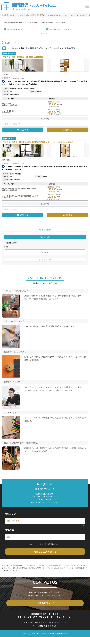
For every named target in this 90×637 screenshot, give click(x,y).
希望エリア (10, 513)
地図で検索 (46, 229)
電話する (68, 129)
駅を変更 (45, 252)
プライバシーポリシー (57, 622)
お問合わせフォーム (45, 603)
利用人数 (9, 529)
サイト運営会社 (39, 626)
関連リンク (28, 622)
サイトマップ (40, 622)
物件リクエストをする (45, 551)
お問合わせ (23, 129)
